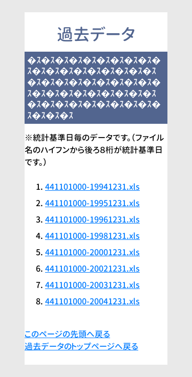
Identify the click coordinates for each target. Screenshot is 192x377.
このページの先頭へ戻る (67, 334)
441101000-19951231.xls (92, 203)
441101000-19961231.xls (92, 219)
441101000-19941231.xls (92, 186)
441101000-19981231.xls (92, 235)
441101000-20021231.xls (92, 268)
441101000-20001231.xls (92, 252)
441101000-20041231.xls (92, 301)
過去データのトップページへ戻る (81, 346)
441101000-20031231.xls (92, 285)
